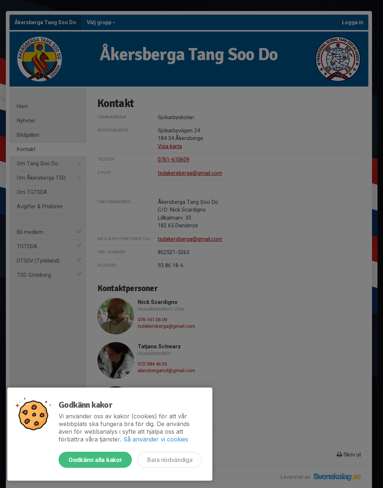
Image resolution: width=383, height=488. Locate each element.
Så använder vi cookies (155, 439)
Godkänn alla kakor (95, 459)
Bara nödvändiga (169, 459)
